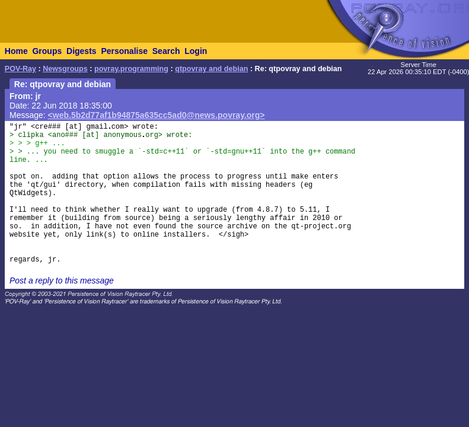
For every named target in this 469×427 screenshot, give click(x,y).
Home (16, 51)
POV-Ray (20, 69)
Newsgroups (65, 69)
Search (166, 51)
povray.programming (131, 69)
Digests (81, 51)
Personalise (124, 51)
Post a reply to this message (61, 280)
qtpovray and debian (211, 69)
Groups (47, 51)
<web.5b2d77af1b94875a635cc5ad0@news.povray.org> (156, 115)
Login (195, 51)
